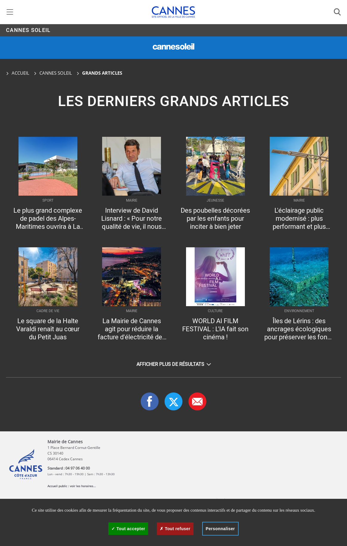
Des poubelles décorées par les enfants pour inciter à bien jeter (215, 219)
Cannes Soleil (28, 30)
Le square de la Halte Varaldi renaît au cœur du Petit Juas (47, 329)
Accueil (17, 73)
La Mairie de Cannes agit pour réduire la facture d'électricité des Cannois (131, 329)
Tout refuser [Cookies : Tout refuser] (175, 528)
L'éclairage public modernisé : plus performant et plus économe (299, 219)
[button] (197, 401)
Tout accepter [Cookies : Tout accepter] (128, 528)
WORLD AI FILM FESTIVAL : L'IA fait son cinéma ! (215, 329)
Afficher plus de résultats (173, 364)
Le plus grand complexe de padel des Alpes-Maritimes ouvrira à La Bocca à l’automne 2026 (48, 219)
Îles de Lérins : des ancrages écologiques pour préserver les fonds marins (299, 329)
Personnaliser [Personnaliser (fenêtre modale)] (220, 528)
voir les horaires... (83, 486)
